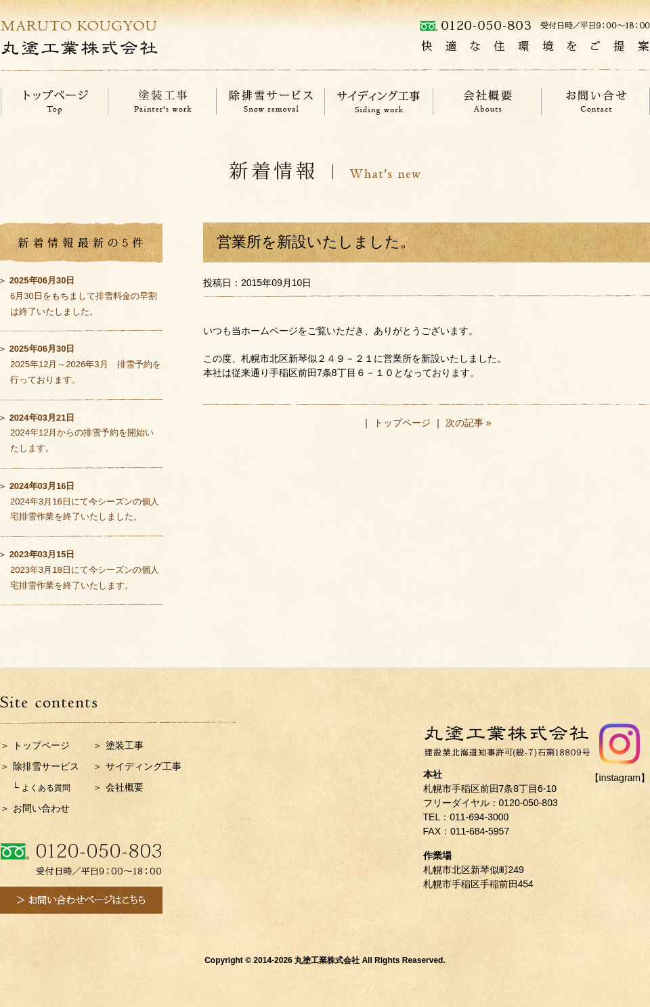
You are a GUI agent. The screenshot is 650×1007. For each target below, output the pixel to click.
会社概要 (125, 787)
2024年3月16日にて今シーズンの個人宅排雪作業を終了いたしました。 (84, 501)
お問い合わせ (41, 808)
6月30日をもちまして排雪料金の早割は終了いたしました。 (83, 296)
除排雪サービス (46, 766)
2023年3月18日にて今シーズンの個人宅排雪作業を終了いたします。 (84, 569)
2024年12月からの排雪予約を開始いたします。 (81, 433)
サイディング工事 (143, 766)
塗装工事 (125, 745)
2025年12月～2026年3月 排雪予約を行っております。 (85, 364)
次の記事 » (469, 422)
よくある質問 (46, 788)
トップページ (402, 422)
